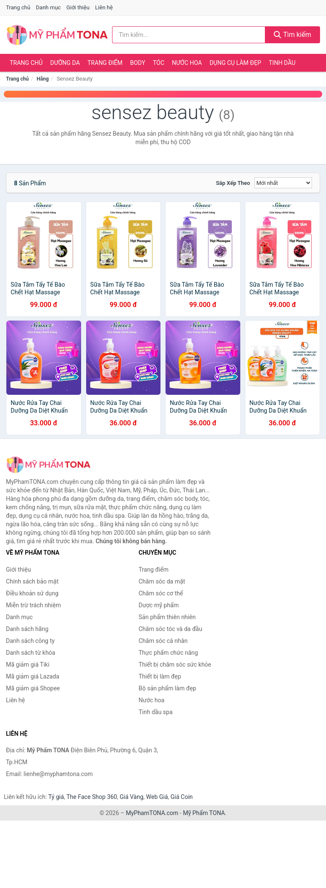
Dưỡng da (65, 62)
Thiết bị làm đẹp (160, 676)
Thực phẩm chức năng (168, 652)
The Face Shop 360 (91, 796)
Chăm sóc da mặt (162, 581)
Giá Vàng (131, 796)
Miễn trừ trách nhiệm (33, 605)
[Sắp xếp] (283, 182)
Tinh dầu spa (156, 712)
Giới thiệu (77, 7)
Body (138, 62)
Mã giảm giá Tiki (27, 664)
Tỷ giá (56, 796)
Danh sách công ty (30, 640)
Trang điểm (105, 62)
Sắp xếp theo (233, 183)
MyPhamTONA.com (152, 813)
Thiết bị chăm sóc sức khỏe (175, 664)
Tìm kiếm (292, 35)
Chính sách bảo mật (32, 581)
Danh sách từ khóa (30, 652)
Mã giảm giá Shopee (33, 688)
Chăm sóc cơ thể (161, 593)
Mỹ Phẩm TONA (204, 813)
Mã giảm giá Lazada (32, 676)
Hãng (42, 79)
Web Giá (157, 796)
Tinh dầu (282, 62)
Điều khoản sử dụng (32, 593)
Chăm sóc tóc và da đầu (170, 629)
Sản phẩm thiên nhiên (167, 617)
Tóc (158, 62)
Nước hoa (187, 62)
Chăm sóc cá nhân (163, 640)
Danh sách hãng (27, 629)
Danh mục (48, 7)
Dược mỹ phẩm (159, 605)
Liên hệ (104, 7)
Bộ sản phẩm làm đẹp (168, 688)
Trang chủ (18, 7)
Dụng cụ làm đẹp (235, 62)
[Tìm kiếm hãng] (188, 34)
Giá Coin (182, 796)
